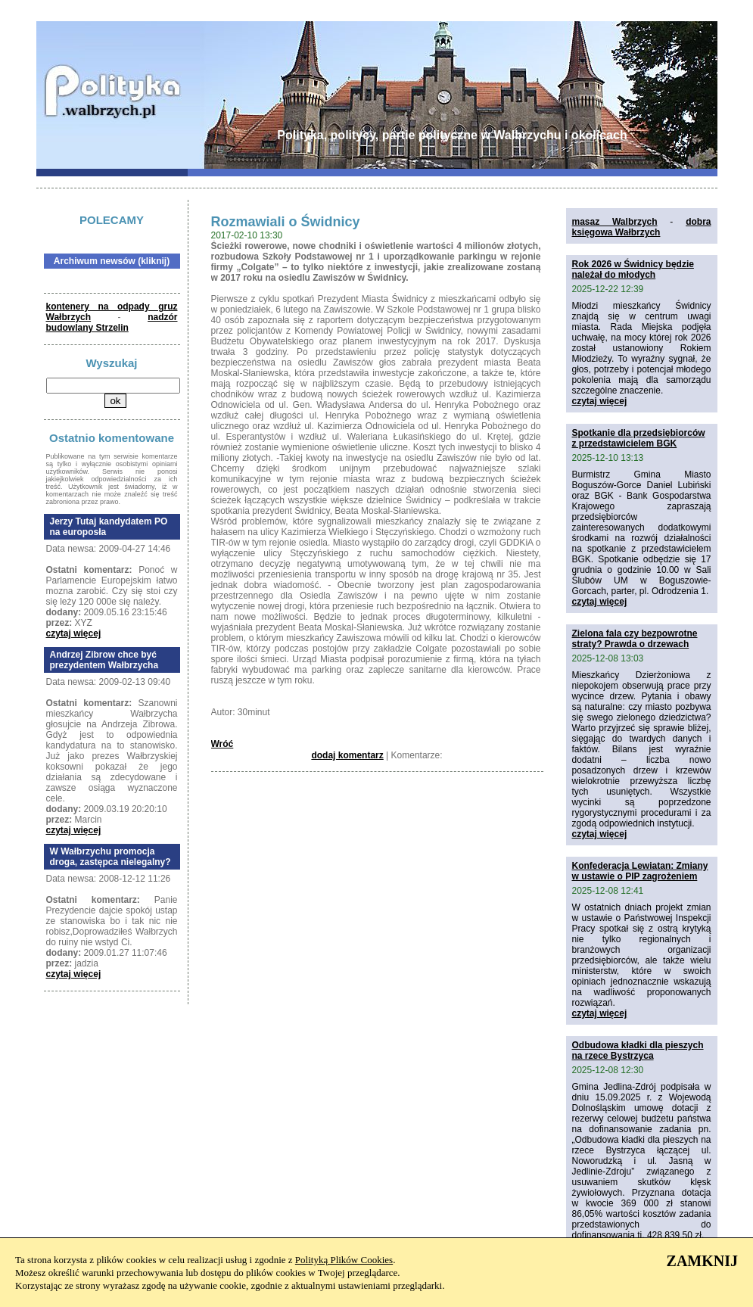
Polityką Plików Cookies (344, 1259)
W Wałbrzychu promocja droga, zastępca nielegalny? (110, 856)
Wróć (222, 744)
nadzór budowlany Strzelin (112, 322)
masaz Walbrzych (615, 221)
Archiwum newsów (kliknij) (112, 261)
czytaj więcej (73, 633)
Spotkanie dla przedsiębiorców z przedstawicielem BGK (638, 438)
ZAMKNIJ (702, 1261)
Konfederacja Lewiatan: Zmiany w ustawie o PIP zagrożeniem (640, 871)
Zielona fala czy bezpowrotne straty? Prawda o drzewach (635, 638)
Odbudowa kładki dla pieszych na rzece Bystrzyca (638, 1050)
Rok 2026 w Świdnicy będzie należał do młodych (633, 269)
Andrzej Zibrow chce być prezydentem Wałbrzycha (104, 660)
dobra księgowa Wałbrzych (641, 227)
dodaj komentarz (347, 755)
